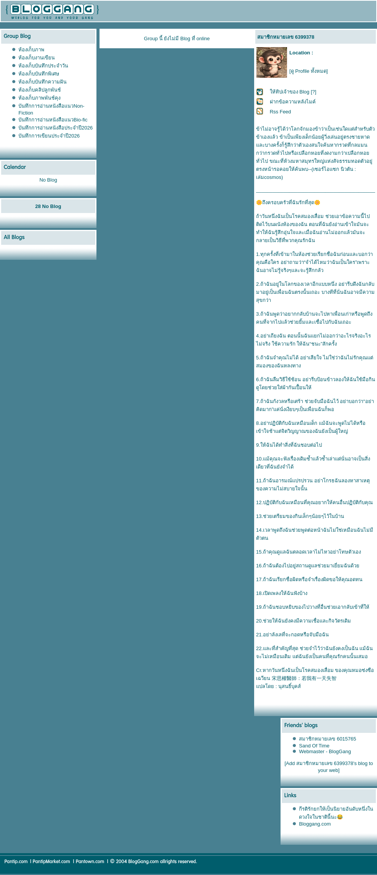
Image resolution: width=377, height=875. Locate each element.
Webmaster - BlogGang (325, 751)
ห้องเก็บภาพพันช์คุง (39, 98)
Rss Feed (280, 112)
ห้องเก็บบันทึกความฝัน (42, 82)
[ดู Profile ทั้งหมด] (308, 71)
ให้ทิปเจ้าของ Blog (290, 92)
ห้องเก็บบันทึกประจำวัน (43, 66)
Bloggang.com (315, 824)
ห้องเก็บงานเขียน (36, 58)
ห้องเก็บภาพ (31, 49)
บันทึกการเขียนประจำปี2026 (49, 136)
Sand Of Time (314, 746)
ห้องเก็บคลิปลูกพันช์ (39, 90)
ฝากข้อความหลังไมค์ (293, 102)
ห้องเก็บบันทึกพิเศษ (38, 74)
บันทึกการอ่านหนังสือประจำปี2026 (55, 128)
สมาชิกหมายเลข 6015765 (327, 739)
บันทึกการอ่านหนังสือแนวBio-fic (52, 120)
